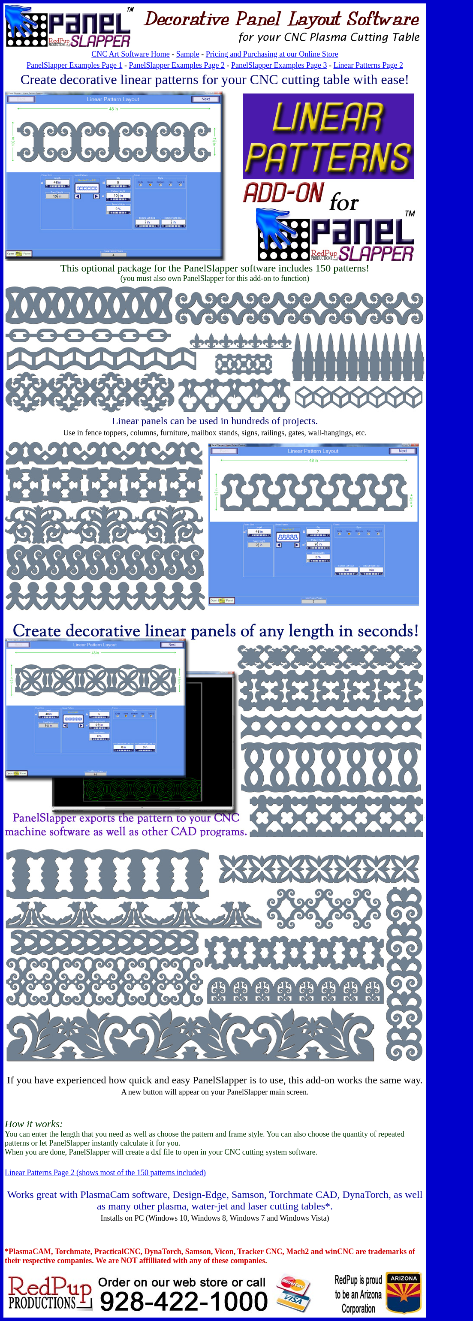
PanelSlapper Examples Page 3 (279, 65)
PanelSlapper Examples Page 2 (177, 65)
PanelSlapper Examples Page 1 (74, 65)
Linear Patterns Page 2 (368, 65)
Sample (187, 54)
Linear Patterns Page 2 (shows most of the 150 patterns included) (105, 1172)
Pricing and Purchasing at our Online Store (272, 54)
